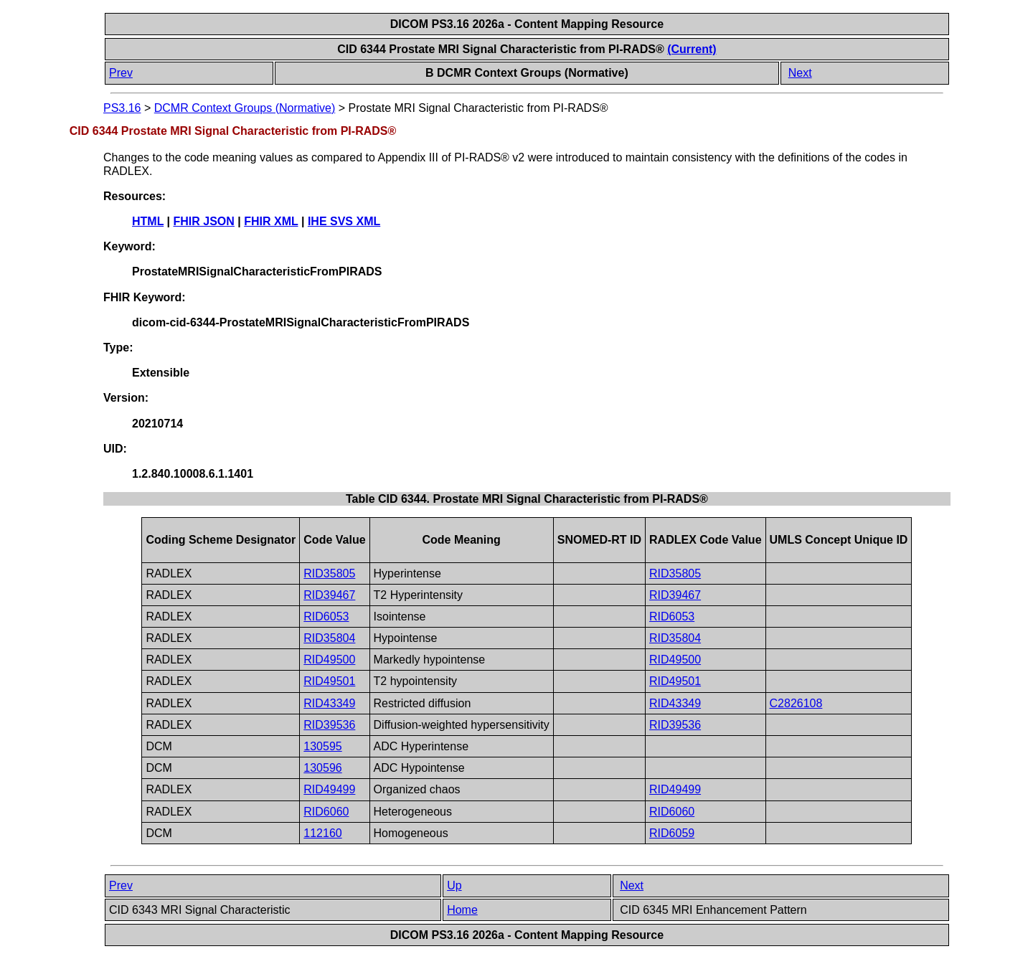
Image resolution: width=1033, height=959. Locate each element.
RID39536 (329, 725)
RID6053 (326, 616)
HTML (148, 221)
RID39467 (329, 595)
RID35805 (329, 573)
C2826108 (796, 703)
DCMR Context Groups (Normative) (245, 108)
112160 (322, 833)
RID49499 (329, 789)
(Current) (691, 49)
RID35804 (329, 638)
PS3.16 (122, 108)
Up (454, 885)
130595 (322, 746)
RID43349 (329, 703)
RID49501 (329, 681)
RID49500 (329, 659)
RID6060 (326, 812)
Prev (121, 73)
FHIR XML (271, 221)
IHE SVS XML (344, 221)
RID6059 (671, 833)
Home (462, 910)
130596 (322, 768)
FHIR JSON (204, 221)
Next (800, 73)
